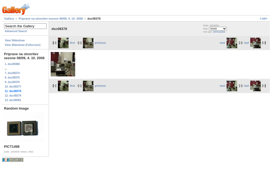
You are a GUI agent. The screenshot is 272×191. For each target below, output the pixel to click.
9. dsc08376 (12, 82)
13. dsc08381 (13, 100)
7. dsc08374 (12, 73)
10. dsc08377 (13, 86)
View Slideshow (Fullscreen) (22, 45)
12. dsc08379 (13, 95)
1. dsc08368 (12, 64)
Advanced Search (16, 31)
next (228, 42)
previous (94, 42)
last (252, 42)
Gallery (9, 18)
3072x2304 (219, 32)
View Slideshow (15, 40)
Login (263, 18)
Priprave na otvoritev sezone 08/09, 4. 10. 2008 (51, 18)
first (66, 42)
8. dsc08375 (12, 77)
